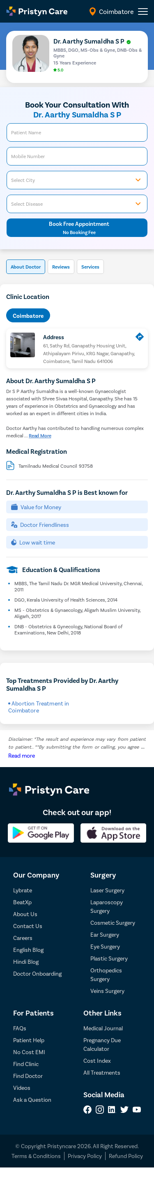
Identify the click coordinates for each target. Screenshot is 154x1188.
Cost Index (97, 1060)
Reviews (61, 266)
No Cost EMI (29, 1051)
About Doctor (26, 266)
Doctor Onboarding (37, 973)
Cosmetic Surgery (112, 922)
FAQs (19, 1028)
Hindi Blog (26, 961)
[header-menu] (143, 11)
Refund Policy (126, 1155)
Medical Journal (103, 1028)
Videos (21, 1087)
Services (90, 266)
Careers (22, 937)
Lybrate (22, 890)
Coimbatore (28, 315)
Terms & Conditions (36, 1155)
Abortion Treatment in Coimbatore (38, 707)
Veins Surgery (107, 990)
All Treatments (101, 1072)
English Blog (28, 949)
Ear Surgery (104, 934)
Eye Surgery (105, 946)
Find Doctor (28, 1075)
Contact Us (27, 925)
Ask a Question (32, 1099)
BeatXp (22, 901)
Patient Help (28, 1039)
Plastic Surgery (109, 958)
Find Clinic (26, 1063)
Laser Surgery (107, 890)
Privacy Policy (85, 1155)
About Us (25, 913)
